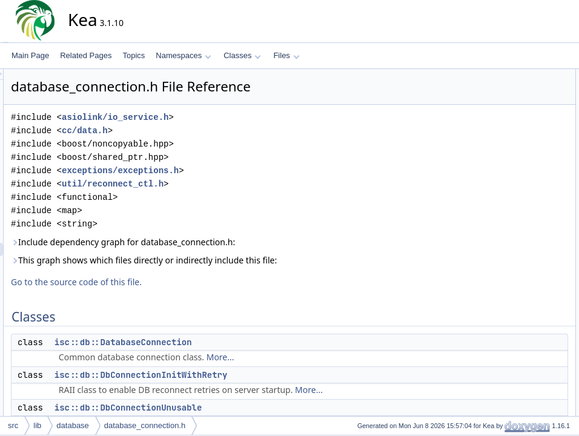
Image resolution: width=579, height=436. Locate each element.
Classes (242, 55)
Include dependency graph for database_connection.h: (232, 242)
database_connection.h (144, 425)
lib (37, 425)
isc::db (506, 289)
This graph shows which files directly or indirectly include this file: (253, 260)
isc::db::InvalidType (527, 222)
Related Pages (85, 55)
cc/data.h (194, 130)
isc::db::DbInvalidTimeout (536, 155)
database (72, 425)
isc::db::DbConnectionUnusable (237, 407)
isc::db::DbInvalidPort (530, 129)
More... (329, 357)
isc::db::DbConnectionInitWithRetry (250, 374)
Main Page (30, 55)
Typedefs (501, 302)
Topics (133, 55)
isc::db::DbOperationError (537, 195)
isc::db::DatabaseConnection (232, 342)
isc (500, 275)
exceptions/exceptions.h (229, 170)
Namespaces (183, 55)
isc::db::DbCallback (527, 315)
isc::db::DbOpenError (530, 169)
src (13, 425)
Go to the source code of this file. (185, 282)
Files (286, 55)
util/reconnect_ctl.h (222, 184)
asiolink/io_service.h (224, 117)
